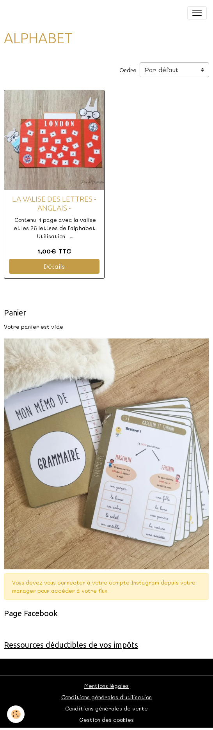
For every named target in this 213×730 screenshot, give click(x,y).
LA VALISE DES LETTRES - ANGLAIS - (54, 203)
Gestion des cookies (106, 719)
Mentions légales (106, 685)
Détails (54, 266)
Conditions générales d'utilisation (106, 697)
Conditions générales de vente (106, 708)
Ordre (128, 70)
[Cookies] (16, 714)
